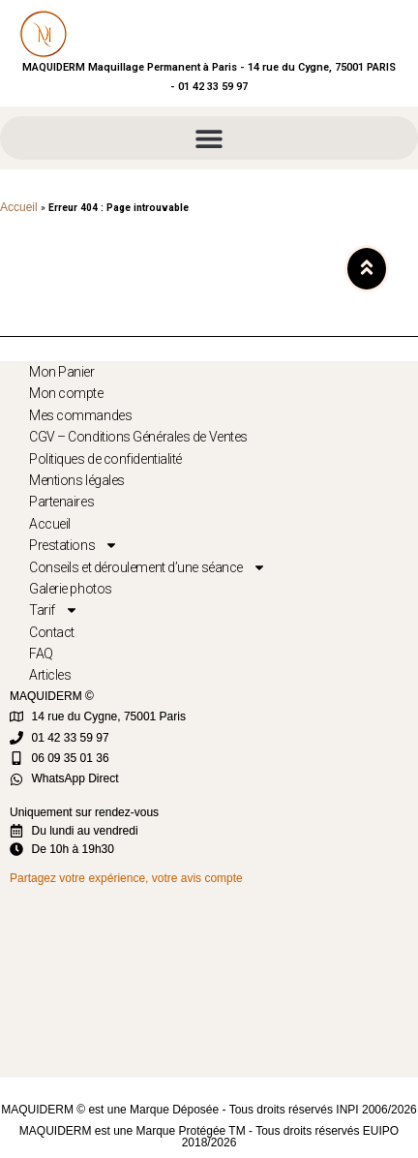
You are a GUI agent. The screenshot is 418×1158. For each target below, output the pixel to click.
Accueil (19, 207)
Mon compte (66, 393)
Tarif (53, 610)
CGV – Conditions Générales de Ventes (138, 436)
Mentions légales (77, 480)
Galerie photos (70, 588)
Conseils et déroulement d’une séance (147, 567)
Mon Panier (62, 372)
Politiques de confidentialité (105, 459)
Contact (52, 632)
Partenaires (61, 501)
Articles (50, 675)
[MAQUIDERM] (204, 981)
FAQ (41, 653)
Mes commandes (80, 415)
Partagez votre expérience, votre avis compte (126, 878)
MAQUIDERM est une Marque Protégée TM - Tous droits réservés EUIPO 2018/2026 (209, 1136)
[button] (209, 138)
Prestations (73, 545)
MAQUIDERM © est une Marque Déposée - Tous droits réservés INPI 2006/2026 (208, 1109)
